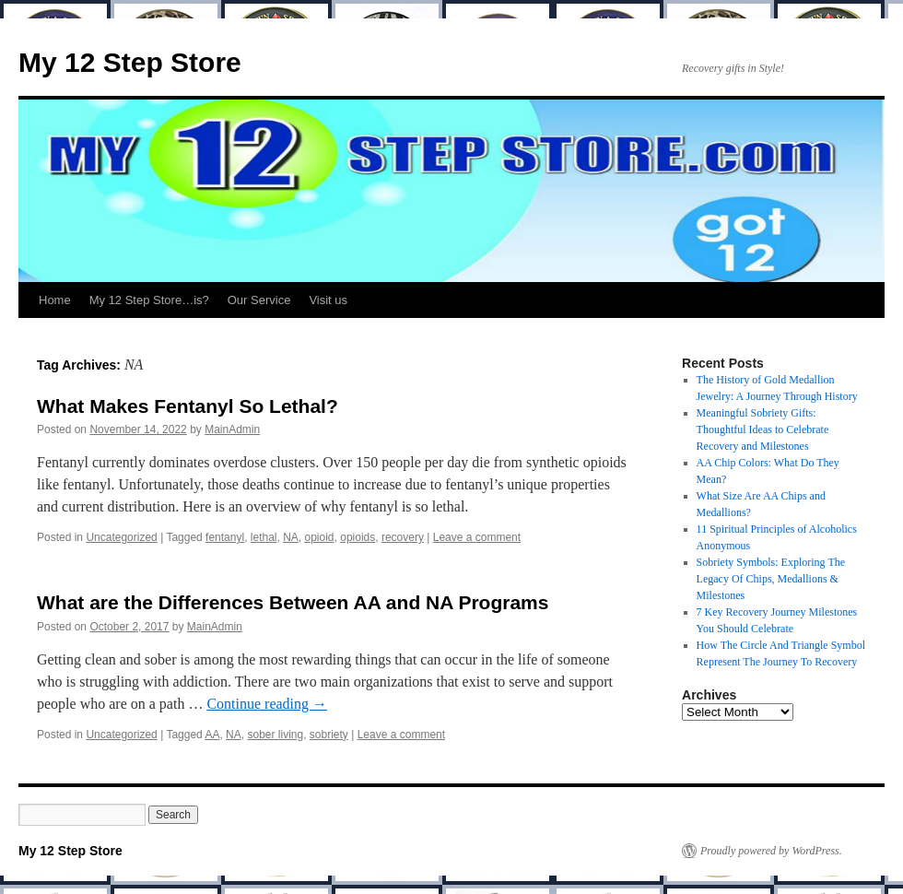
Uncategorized (121, 537)
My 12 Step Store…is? (149, 300)
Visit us (328, 300)
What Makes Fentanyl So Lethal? (187, 406)
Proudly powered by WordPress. (771, 850)
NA (291, 537)
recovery (402, 537)
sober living (275, 734)
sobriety (329, 734)
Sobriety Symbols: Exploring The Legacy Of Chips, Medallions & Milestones (771, 579)
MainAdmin (232, 429)
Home (55, 300)
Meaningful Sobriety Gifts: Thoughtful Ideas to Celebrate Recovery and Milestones (763, 429)
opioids (357, 537)
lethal (264, 537)
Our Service (259, 300)
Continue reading (266, 704)
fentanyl (224, 537)
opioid (319, 537)
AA (212, 734)
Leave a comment (477, 537)
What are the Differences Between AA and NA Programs (292, 602)
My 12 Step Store (129, 62)
